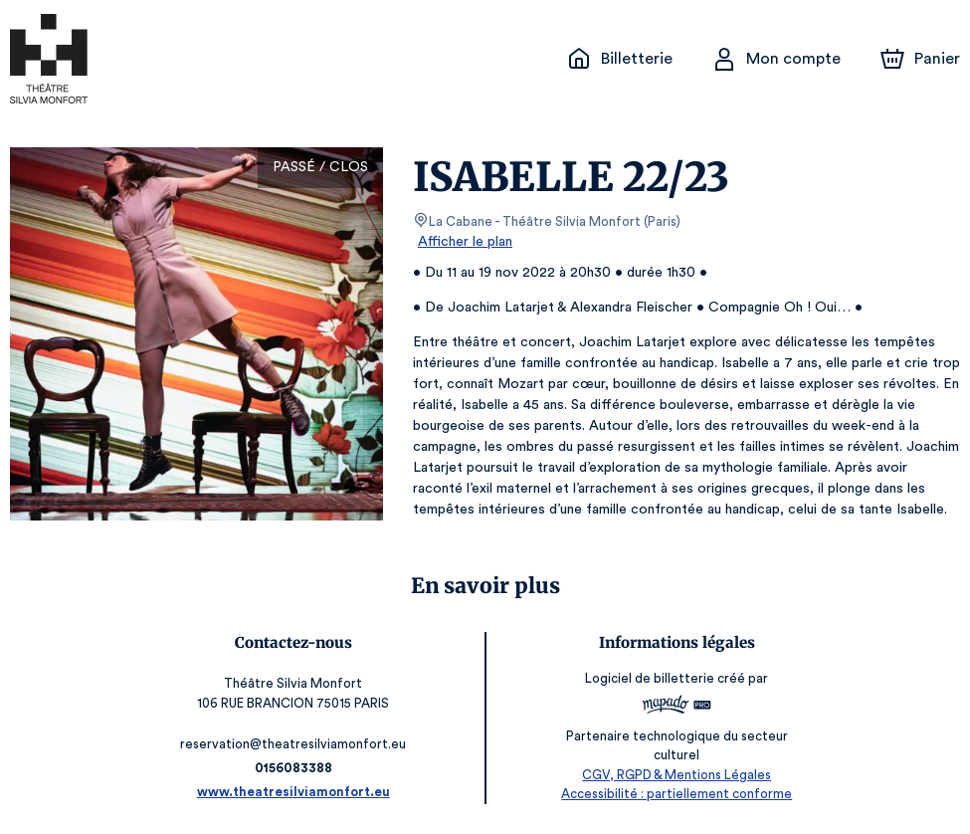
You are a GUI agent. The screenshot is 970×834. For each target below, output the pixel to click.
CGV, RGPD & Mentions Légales (672, 774)
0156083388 (297, 767)
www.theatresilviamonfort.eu (298, 791)
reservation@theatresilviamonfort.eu (298, 743)
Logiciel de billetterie (646, 685)
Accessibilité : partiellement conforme (672, 793)
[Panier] (920, 59)
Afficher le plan (463, 242)
